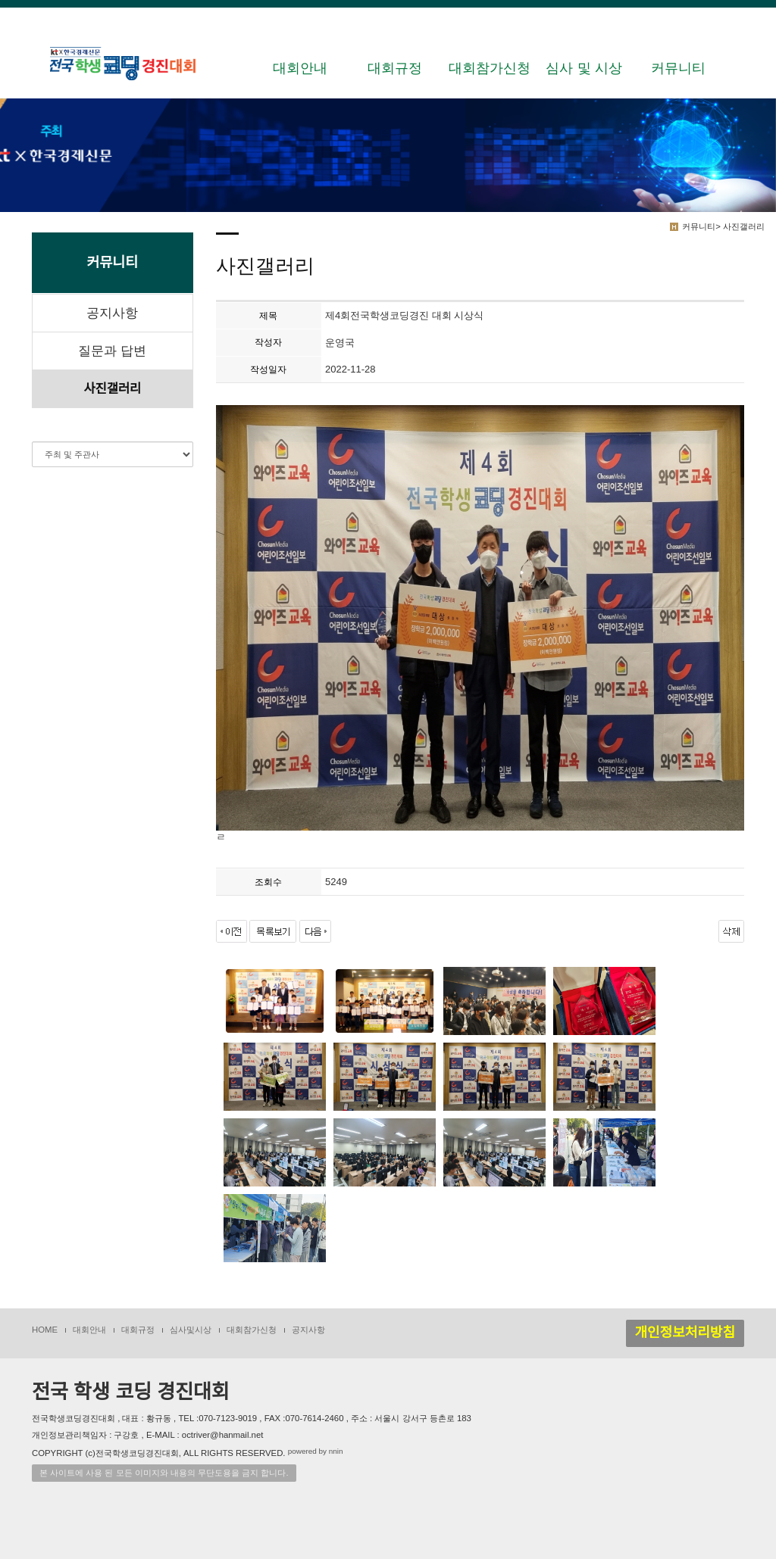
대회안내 (300, 68)
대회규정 (395, 68)
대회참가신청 (489, 68)
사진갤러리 (112, 389)
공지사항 (112, 313)
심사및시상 (190, 1329)
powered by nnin (315, 1452)
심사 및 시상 (583, 68)
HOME (45, 1329)
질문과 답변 (112, 351)
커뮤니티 (678, 68)
